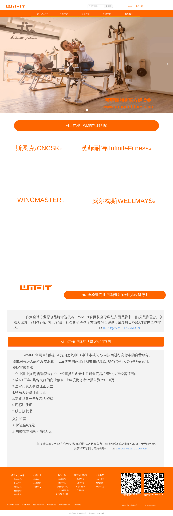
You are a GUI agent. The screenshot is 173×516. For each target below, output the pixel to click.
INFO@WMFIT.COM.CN (131, 448)
